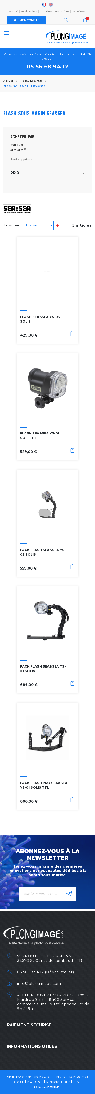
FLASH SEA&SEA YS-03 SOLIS (40, 319)
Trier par (11, 225)
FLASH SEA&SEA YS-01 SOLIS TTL (39, 435)
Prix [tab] (14, 173)
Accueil (13, 11)
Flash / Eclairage (32, 80)
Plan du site (35, 1081)
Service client (29, 11)
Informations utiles (32, 1046)
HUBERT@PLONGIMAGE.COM (70, 1076)
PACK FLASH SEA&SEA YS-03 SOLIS (43, 552)
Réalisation (47, 1087)
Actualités (46, 11)
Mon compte (26, 20)
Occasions (78, 11)
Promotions (62, 11)
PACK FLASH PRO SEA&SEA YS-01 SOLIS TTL (43, 785)
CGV (76, 1081)
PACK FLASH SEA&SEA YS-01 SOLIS (43, 668)
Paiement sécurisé (29, 1025)
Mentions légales (58, 1081)
